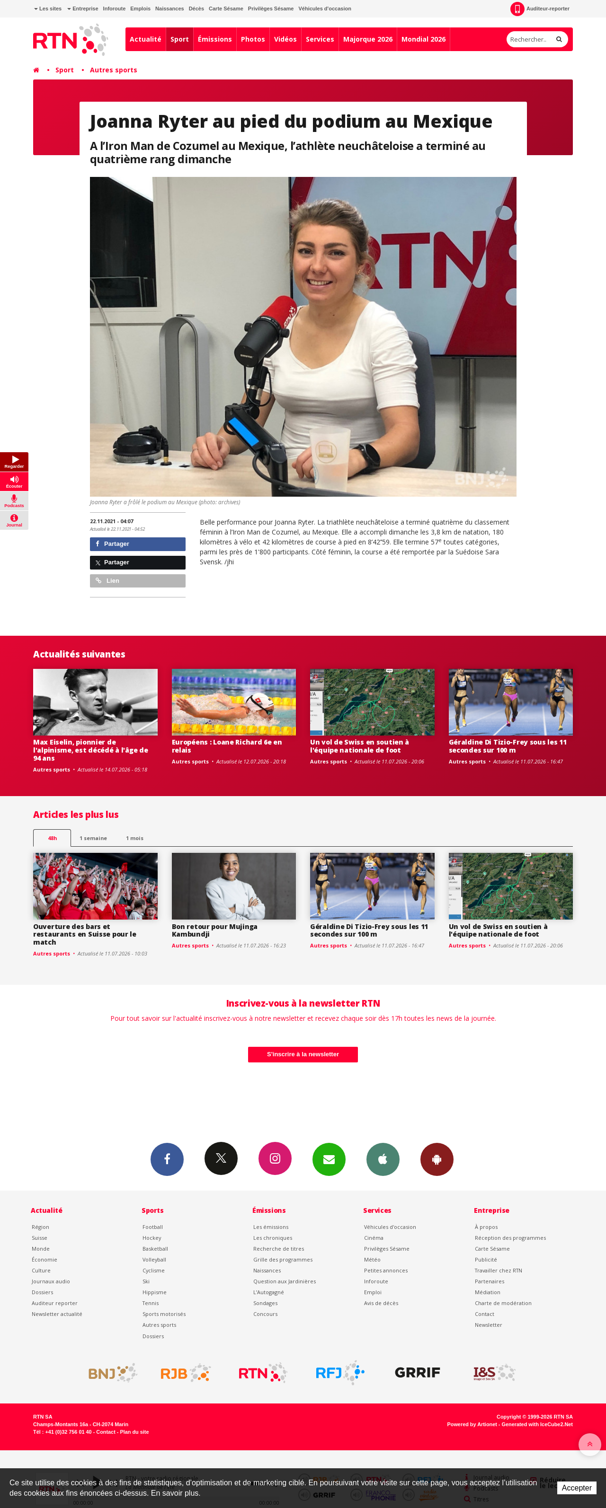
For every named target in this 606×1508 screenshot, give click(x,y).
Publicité (486, 1259)
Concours (265, 1314)
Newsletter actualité (57, 1314)
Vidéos (285, 39)
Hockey (152, 1238)
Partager (112, 543)
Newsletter (488, 1325)
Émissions (215, 39)
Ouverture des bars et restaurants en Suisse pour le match (84, 934)
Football (153, 1227)
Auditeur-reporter (540, 9)
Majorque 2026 (367, 39)
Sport (179, 39)
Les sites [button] (48, 8)
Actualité (145, 39)
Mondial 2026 (423, 39)
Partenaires (489, 1281)
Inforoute (114, 8)
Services (320, 39)
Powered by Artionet (472, 1424)
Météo (372, 1259)
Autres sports (113, 69)
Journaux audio (51, 1281)
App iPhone (383, 1159)
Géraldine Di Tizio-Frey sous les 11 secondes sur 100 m (508, 745)
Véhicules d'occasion (324, 8)
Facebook (167, 1159)
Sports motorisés (164, 1314)
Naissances (169, 8)
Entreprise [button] (82, 8)
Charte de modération (503, 1303)
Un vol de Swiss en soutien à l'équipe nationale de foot (359, 745)
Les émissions (270, 1227)
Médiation (487, 1292)
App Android (437, 1159)
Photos (253, 39)
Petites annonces (386, 1270)
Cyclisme (154, 1270)
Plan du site (134, 1432)
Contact (484, 1314)
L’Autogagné (268, 1292)
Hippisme (155, 1292)
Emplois (140, 8)
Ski (146, 1281)
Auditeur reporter (55, 1303)
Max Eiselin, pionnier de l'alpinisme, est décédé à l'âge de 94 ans (90, 750)
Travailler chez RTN (498, 1270)
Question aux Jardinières (284, 1281)
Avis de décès (381, 1303)
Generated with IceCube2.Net (537, 1424)
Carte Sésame (226, 8)
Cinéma (373, 1238)
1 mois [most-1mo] (134, 838)
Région (40, 1227)
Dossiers (42, 1292)
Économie (44, 1259)
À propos (486, 1227)
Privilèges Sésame (271, 8)
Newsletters (329, 1159)
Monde (41, 1248)
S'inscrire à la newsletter (303, 1054)
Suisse (39, 1238)
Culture (41, 1270)
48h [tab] (52, 838)
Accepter (577, 1488)
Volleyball (154, 1259)
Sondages (265, 1303)
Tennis (151, 1303)
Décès (196, 8)
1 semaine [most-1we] (93, 838)
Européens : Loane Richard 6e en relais (227, 745)
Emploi (373, 1292)
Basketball (155, 1248)
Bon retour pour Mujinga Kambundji (215, 930)
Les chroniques (272, 1238)
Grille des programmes (282, 1259)
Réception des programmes (510, 1238)
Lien (107, 580)
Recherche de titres (278, 1248)
